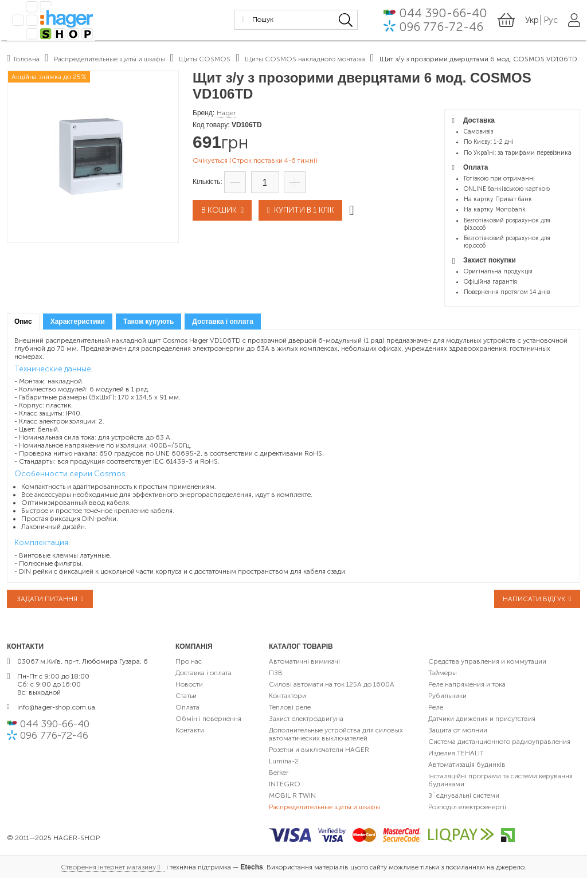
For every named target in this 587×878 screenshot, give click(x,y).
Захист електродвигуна (306, 719)
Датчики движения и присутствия (481, 719)
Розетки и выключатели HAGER (319, 750)
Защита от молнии (457, 730)
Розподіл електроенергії (467, 807)
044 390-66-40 (443, 14)
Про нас (188, 661)
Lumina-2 (284, 761)
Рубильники (447, 696)
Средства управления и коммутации (487, 661)
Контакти (189, 730)
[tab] (23, 321)
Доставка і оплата (203, 673)
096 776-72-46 (441, 27)
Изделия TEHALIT (456, 753)
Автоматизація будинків (467, 765)
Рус (550, 20)
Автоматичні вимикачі (304, 661)
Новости (189, 684)
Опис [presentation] (23, 322)
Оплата (187, 707)
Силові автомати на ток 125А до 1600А (331, 684)
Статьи (186, 696)
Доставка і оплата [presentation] (222, 322)
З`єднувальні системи (463, 795)
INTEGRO (284, 784)
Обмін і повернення (208, 719)
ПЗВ (276, 673)
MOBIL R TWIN (292, 795)
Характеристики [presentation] (77, 322)
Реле (435, 707)
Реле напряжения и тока (467, 684)
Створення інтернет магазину (108, 867)
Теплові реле (290, 707)
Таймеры (442, 673)
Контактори (287, 696)
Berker (278, 773)
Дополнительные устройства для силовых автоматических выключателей (336, 734)
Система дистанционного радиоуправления (499, 742)
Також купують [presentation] (148, 322)
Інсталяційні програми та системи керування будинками (500, 780)
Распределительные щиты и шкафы (324, 807)
